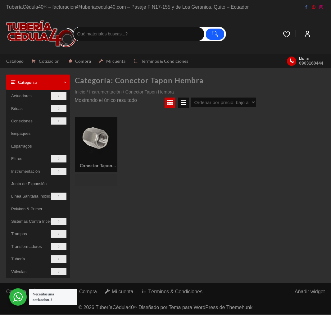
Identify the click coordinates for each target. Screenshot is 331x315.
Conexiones (38, 121)
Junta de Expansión (29, 184)
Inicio (80, 92)
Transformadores (38, 247)
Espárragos (21, 146)
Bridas (38, 108)
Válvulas (38, 272)
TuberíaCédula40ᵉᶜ (116, 308)
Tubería (38, 259)
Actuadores (38, 96)
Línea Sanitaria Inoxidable (38, 196)
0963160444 (311, 63)
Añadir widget (310, 292)
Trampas (38, 234)
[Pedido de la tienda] (223, 103)
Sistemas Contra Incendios (38, 222)
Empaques (20, 134)
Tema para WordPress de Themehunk (211, 308)
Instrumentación (38, 171)
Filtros (38, 159)
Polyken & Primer (26, 209)
